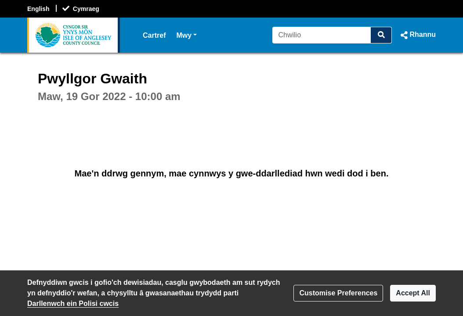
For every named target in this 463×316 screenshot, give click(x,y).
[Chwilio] (321, 35)
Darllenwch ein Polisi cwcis (73, 303)
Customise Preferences (338, 293)
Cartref (154, 35)
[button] (417, 35)
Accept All (413, 293)
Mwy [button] (186, 34)
